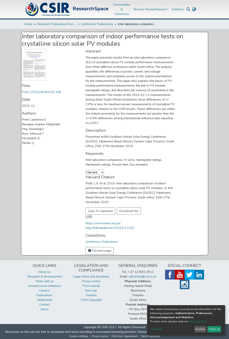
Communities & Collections (121, 9)
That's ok (214, 329)
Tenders (91, 295)
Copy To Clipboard (100, 211)
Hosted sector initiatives (44, 286)
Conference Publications (97, 24)
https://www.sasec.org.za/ (103, 223)
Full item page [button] (99, 251)
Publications (44, 295)
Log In (202, 9)
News (44, 309)
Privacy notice (91, 281)
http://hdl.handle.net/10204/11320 (110, 228)
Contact (44, 304)
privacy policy (197, 321)
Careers (44, 290)
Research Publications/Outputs (56, 24)
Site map (91, 290)
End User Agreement (125, 336)
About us (44, 272)
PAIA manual (91, 286)
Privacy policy (100, 336)
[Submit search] (188, 9)
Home (28, 24)
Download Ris (128, 211)
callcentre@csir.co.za (142, 276)
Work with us (44, 281)
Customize (156, 329)
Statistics (178, 9)
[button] (194, 9)
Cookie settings (78, 336)
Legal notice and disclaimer (91, 276)
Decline (200, 329)
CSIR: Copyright (91, 300)
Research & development (44, 276)
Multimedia (44, 300)
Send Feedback (150, 336)
